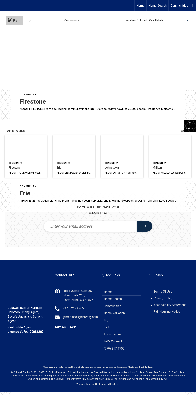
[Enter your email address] (90, 226)
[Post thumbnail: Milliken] (170, 156)
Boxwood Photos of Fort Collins (134, 367)
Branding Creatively (109, 384)
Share (190, 126)
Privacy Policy (163, 298)
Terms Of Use (163, 291)
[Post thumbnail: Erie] (74, 156)
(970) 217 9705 (114, 348)
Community (28, 94)
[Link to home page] (5, 5)
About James (113, 334)
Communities (179, 5)
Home (140, 5)
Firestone (33, 101)
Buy (106, 320)
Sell (106, 327)
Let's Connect (113, 341)
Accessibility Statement (170, 305)
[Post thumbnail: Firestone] (26, 156)
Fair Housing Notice (167, 311)
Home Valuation (114, 313)
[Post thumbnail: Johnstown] (122, 156)
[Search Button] (186, 21)
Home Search (158, 5)
